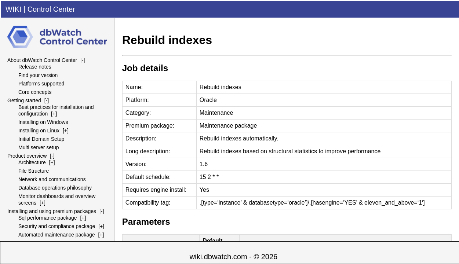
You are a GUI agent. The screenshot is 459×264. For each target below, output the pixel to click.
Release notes (34, 67)
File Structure (33, 171)
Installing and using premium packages (51, 211)
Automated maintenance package (56, 235)
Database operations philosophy (55, 188)
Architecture (32, 162)
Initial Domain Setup (41, 139)
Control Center (51, 9)
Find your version (38, 75)
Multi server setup (38, 147)
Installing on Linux (38, 130)
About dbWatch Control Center (42, 60)
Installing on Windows (43, 122)
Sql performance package (47, 218)
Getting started (24, 100)
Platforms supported (41, 84)
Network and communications (52, 179)
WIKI (13, 9)
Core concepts (34, 92)
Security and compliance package (56, 226)
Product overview (27, 156)
